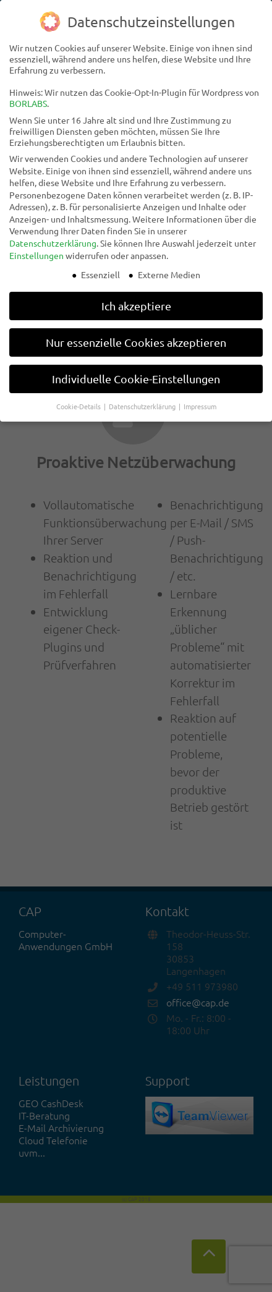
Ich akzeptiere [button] (136, 305)
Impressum (200, 406)
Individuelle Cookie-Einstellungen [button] (136, 378)
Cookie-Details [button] (79, 406)
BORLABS (28, 103)
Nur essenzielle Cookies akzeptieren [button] (136, 342)
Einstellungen (36, 255)
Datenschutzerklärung (52, 243)
